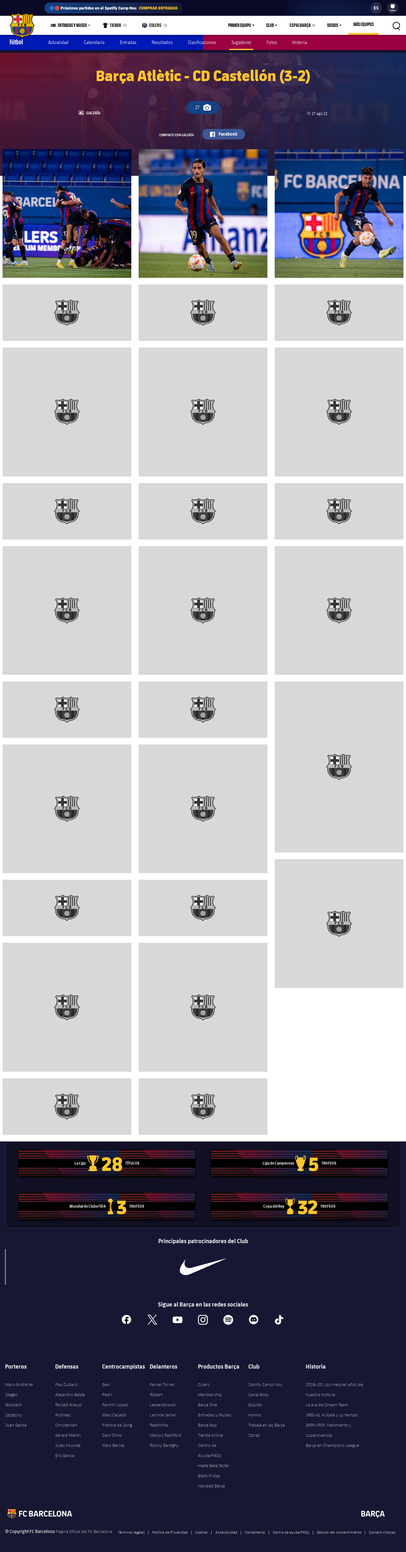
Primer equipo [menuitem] (242, 25)
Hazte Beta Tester (213, 1462)
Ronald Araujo (68, 1401)
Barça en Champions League (332, 1442)
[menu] (392, 8)
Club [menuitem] (273, 25)
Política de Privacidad (170, 1529)
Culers (150, 26)
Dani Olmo (112, 1432)
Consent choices (382, 1529)
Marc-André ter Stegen (19, 1386)
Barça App (207, 1422)
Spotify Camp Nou (265, 1381)
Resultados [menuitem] (162, 42)
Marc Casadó (114, 1412)
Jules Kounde (68, 1442)
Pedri (107, 1391)
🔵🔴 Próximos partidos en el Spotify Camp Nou (113, 8)
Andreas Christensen (66, 1417)
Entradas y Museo (214, 1412)
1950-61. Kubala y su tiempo (332, 1412)
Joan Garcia (16, 1422)
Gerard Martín (68, 1432)
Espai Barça (301, 25)
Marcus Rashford (165, 1432)
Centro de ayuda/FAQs (291, 1529)
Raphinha (159, 1422)
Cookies (201, 1529)
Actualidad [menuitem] (58, 42)
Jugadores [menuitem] (241, 42)
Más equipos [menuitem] (363, 24)
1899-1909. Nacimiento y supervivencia (328, 1427)
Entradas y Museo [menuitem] (72, 25)
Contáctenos (255, 1529)
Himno (254, 1412)
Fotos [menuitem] (271, 42)
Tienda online (210, 1432)
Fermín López (115, 1401)
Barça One (207, 1401)
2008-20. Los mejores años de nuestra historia (334, 1386)
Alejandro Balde (70, 1391)
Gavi (106, 1381)
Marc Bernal (113, 1442)
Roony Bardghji (164, 1442)
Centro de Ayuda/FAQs (209, 1447)
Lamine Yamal (163, 1412)
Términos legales (131, 1529)
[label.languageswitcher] (376, 8)
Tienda (111, 26)
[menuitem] (392, 6)
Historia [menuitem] (299, 42)
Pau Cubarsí (66, 1381)
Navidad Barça (211, 1482)
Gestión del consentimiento (339, 1529)
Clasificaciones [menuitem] (202, 42)
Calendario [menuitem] (94, 42)
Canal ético (258, 1391)
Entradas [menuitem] (128, 42)
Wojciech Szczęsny (13, 1407)
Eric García (64, 1452)
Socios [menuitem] (332, 25)
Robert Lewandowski (163, 1396)
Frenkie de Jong (117, 1422)
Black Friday (209, 1472)
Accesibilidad (226, 1529)
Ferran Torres (162, 1381)
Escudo (255, 1401)
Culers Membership (210, 1386)
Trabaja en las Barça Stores (266, 1427)
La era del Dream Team (327, 1401)
